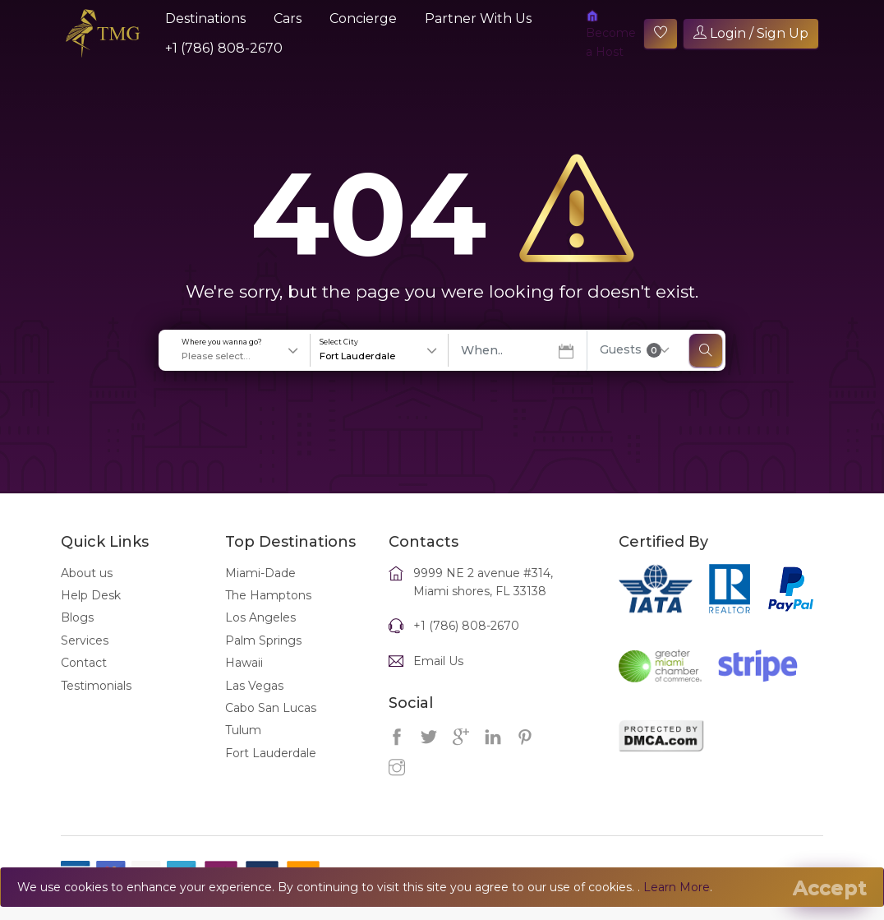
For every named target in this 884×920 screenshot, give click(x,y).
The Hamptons (268, 613)
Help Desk (91, 613)
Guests (630, 368)
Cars (288, 18)
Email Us (438, 679)
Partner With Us (478, 18)
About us (87, 591)
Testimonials (96, 703)
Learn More (676, 887)
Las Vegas (254, 703)
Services (84, 658)
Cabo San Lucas (270, 726)
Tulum (243, 749)
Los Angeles (260, 636)
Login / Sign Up (750, 33)
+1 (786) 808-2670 (224, 48)
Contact (84, 681)
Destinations (205, 18)
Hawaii (244, 681)
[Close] (829, 888)
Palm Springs (263, 658)
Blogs (77, 636)
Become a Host (611, 33)
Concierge (363, 18)
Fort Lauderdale (270, 771)
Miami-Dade (260, 591)
